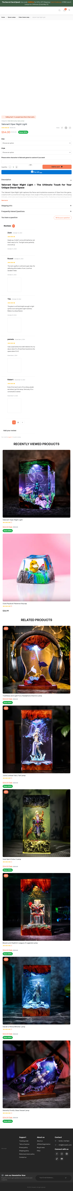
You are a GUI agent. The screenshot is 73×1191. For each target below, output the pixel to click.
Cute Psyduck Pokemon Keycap (15, 602)
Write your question (63, 217)
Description (6, 178)
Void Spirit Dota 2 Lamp (12, 858)
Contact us (22, 1156)
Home (3, 17)
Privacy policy (23, 1146)
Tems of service (24, 1143)
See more (4, 199)
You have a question (9, 216)
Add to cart (56, 166)
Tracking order (23, 1140)
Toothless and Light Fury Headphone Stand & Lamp (22, 695)
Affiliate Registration (43, 1143)
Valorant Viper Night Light (13, 519)
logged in (10, 436)
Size (2, 138)
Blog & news (41, 1146)
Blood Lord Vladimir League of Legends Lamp (20, 942)
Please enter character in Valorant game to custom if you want (23, 156)
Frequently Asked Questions (13, 210)
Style (3, 147)
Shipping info (6, 204)
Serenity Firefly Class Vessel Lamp (16, 1109)
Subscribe (65, 1177)
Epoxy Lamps (12, 17)
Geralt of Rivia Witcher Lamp (14, 1025)
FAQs (38, 1149)
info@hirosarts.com (65, 1144)
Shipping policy (24, 1149)
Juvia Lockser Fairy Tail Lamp (14, 774)
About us (40, 1140)
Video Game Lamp (24, 17)
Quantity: (4, 166)
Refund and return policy (26, 1153)
